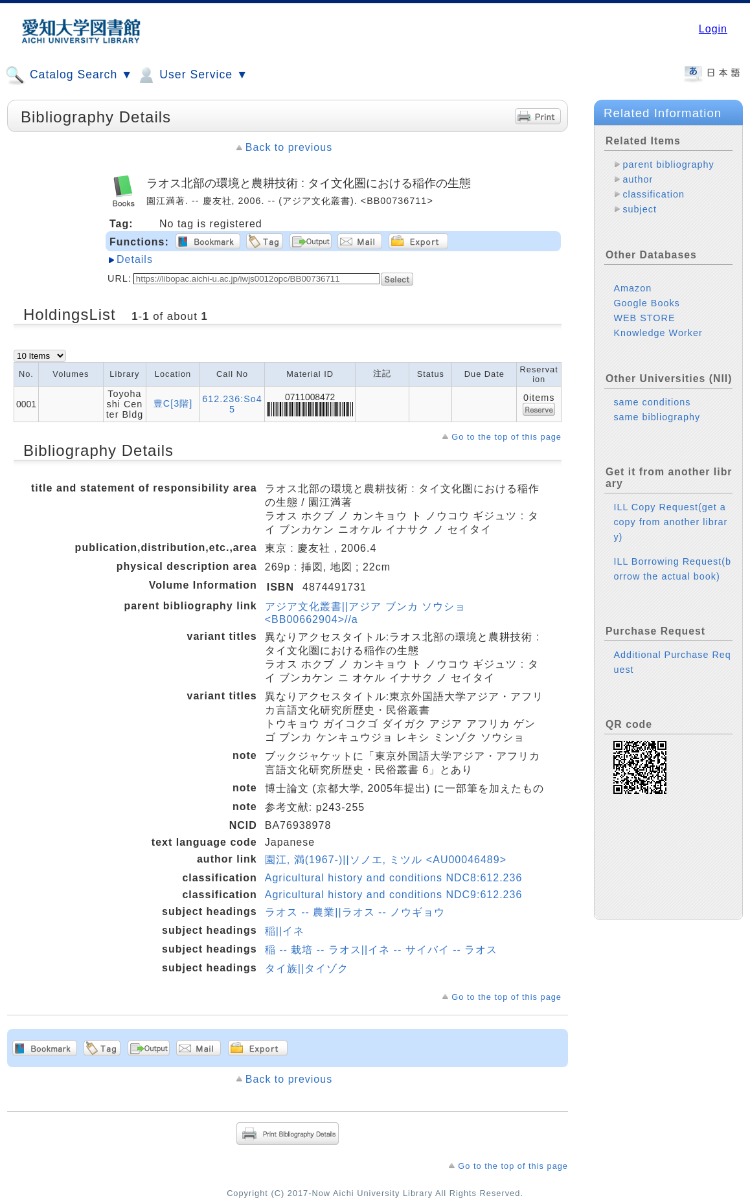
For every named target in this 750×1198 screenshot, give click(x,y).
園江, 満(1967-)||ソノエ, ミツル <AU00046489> (385, 859)
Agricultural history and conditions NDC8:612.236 (394, 877)
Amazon (632, 288)
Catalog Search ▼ (69, 75)
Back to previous (288, 147)
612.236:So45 (232, 404)
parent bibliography (668, 164)
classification (653, 194)
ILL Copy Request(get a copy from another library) (670, 522)
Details (135, 259)
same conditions (651, 402)
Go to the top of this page (506, 437)
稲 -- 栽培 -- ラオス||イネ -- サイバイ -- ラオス (381, 949)
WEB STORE (644, 318)
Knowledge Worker (657, 333)
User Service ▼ (192, 75)
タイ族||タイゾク (306, 968)
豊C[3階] (172, 403)
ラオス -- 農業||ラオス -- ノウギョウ (355, 912)
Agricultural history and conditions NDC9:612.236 (394, 894)
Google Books (646, 303)
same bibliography (656, 417)
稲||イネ (284, 930)
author (637, 179)
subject (639, 209)
